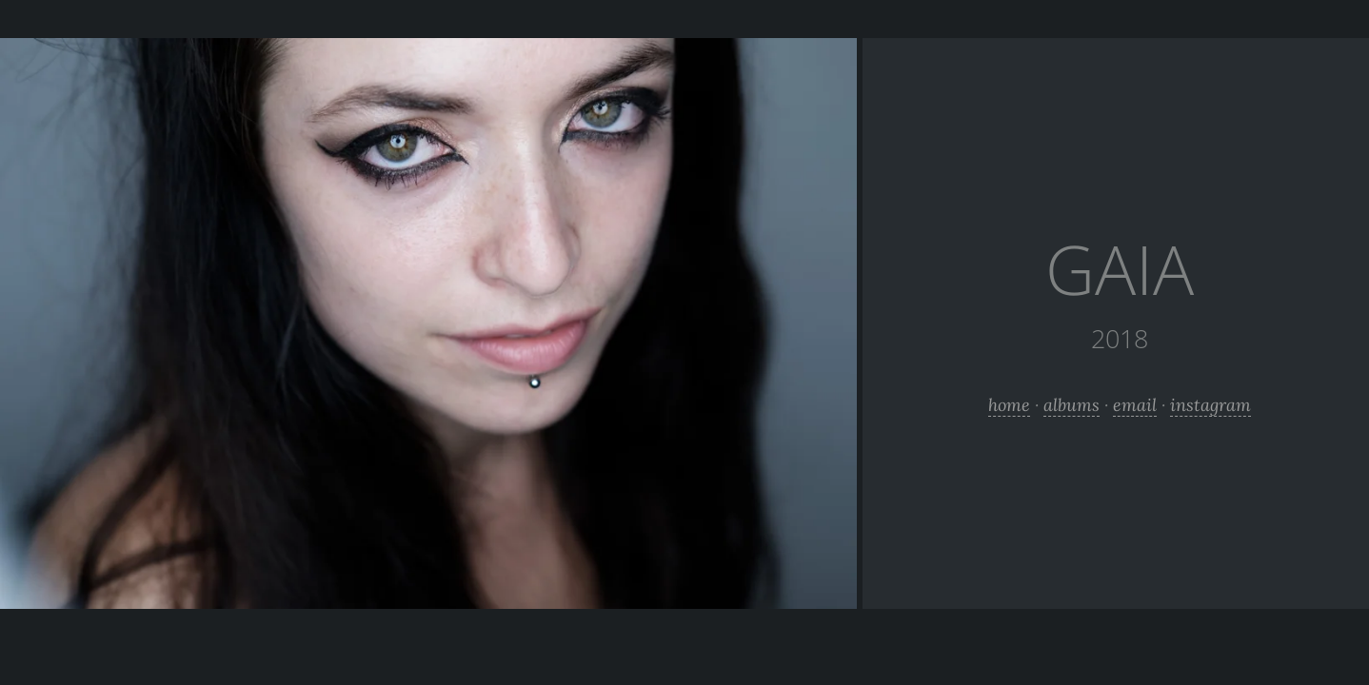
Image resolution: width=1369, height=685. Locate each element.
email (1135, 405)
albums (1071, 405)
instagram (1210, 405)
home (1009, 405)
